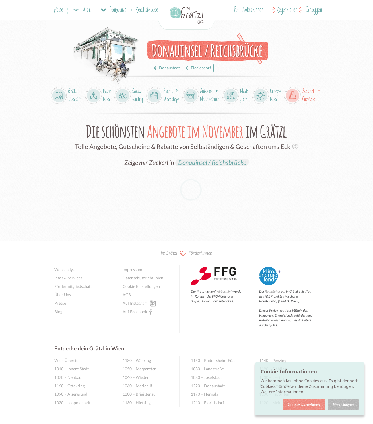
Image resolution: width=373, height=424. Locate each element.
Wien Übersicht (68, 360)
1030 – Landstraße (207, 368)
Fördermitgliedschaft (73, 286)
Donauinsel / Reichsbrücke (212, 162)
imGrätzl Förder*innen (186, 253)
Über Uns (62, 294)
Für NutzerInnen (248, 10)
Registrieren (287, 10)
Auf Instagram (135, 303)
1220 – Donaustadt (208, 385)
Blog (58, 311)
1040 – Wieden (136, 377)
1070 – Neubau (67, 377)
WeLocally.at (65, 269)
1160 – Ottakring (69, 385)
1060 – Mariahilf (137, 385)
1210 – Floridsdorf (207, 402)
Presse (60, 303)
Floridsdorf (197, 68)
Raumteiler (272, 291)
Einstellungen (343, 404)
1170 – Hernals (204, 394)
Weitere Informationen (282, 391)
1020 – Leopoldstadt (72, 402)
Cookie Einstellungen (141, 286)
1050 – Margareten (139, 368)
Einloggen (314, 10)
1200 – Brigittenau (139, 394)
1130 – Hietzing (137, 402)
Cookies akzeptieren (304, 404)
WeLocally (223, 291)
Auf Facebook (135, 311)
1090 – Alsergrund (70, 394)
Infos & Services (68, 277)
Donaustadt (166, 68)
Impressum (132, 269)
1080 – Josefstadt (206, 377)
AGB (127, 294)
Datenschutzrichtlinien (143, 277)
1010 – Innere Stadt (71, 368)
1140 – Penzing (272, 360)
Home (58, 10)
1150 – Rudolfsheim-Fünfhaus (213, 360)
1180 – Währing (137, 360)
